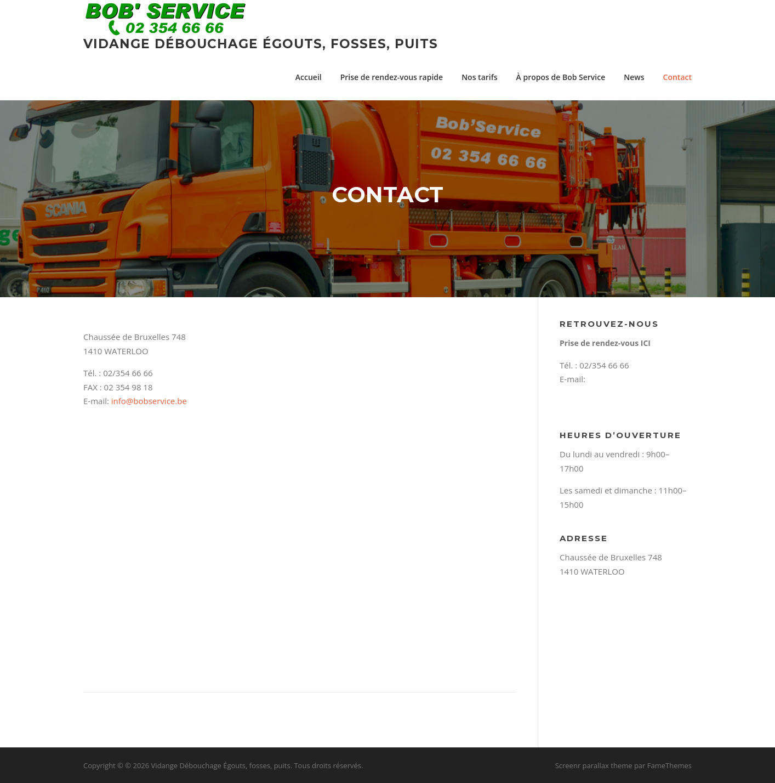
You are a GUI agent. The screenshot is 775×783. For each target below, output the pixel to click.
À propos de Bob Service (561, 77)
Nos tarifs (479, 77)
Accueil (308, 77)
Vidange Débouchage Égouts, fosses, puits (260, 44)
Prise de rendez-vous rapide (391, 77)
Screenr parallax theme (593, 765)
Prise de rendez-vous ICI (605, 343)
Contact (677, 77)
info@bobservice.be (149, 400)
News (634, 77)
